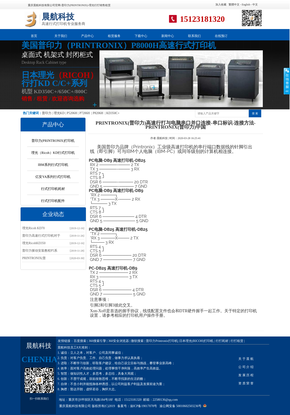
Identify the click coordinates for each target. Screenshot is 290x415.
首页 (34, 36)
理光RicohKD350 (34, 243)
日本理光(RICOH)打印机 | (197, 341)
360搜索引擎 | (98, 341)
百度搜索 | (81, 341)
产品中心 (87, 36)
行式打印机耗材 (53, 189)
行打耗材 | (223, 341)
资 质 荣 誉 (246, 383)
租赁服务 (114, 36)
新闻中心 (167, 36)
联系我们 (194, 36)
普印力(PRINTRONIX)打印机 (53, 140)
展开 (287, 81)
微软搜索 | (138, 341)
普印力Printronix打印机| (162, 341)
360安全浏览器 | (119, 341)
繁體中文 (234, 4)
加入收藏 (220, 4)
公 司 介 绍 (246, 367)
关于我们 (60, 36)
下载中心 (141, 36)
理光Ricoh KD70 (33, 228)
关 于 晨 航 (246, 359)
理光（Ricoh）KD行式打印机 (53, 153)
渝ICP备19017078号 (143, 406)
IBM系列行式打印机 (53, 165)
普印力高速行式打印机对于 (41, 235)
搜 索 (255, 113)
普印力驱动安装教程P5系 (39, 250)
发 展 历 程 (246, 375)
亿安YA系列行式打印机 (52, 177)
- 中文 (254, 4)
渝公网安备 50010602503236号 (181, 406)
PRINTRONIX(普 (34, 258)
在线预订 (221, 36)
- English (244, 4)
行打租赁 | (238, 341)
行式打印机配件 (53, 201)
